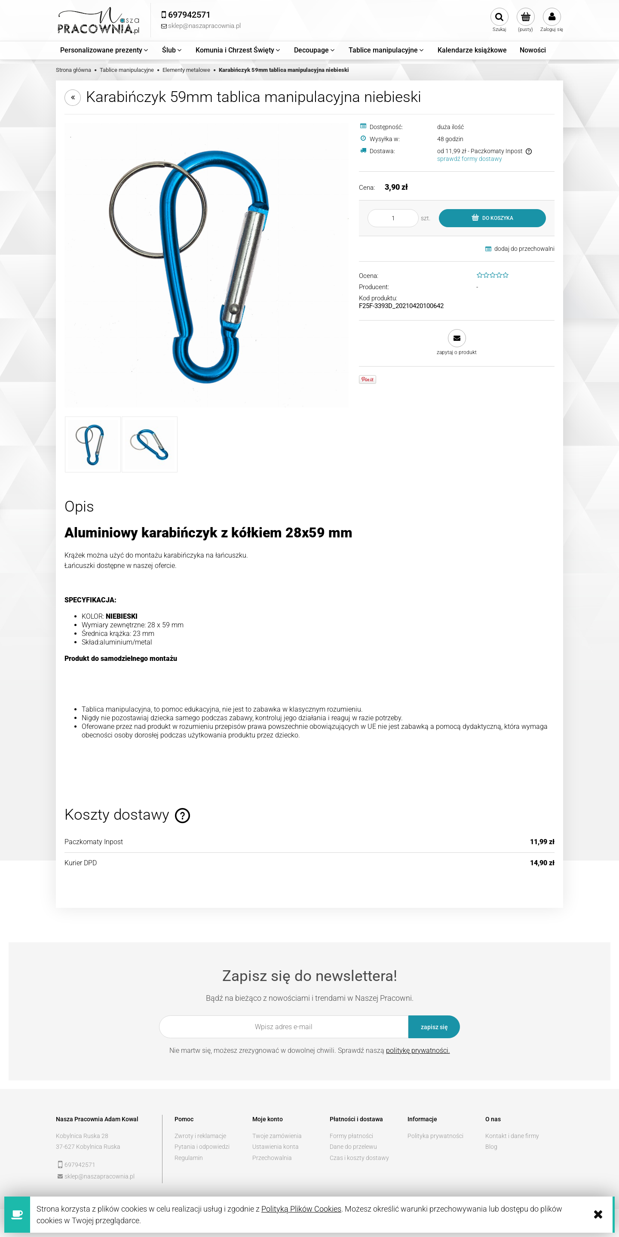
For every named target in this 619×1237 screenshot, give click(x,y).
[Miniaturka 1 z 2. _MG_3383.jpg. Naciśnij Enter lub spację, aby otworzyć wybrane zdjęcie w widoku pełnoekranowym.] (93, 444)
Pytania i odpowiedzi (202, 1146)
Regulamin (189, 1157)
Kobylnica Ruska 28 (82, 1135)
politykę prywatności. (418, 1050)
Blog (491, 1146)
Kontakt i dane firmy (512, 1135)
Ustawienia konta (275, 1146)
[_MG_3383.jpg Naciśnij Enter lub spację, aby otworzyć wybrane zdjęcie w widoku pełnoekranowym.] (206, 265)
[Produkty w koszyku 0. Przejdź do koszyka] (525, 20)
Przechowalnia (272, 1157)
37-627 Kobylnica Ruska (88, 1146)
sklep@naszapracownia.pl (99, 1176)
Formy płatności (351, 1135)
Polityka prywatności (435, 1135)
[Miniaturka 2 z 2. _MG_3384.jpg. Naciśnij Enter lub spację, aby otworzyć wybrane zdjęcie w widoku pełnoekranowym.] (150, 444)
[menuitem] (104, 50)
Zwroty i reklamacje (200, 1135)
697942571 (79, 1164)
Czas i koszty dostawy (359, 1157)
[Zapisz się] (434, 1026)
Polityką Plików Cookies (301, 1208)
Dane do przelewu (353, 1146)
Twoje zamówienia (277, 1135)
